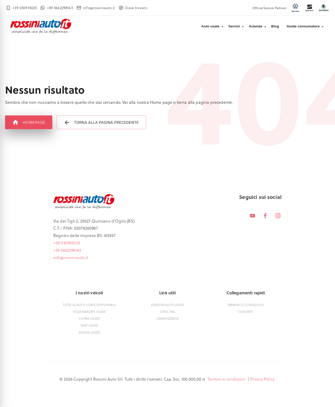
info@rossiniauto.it (70, 257)
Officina (167, 311)
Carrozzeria (167, 318)
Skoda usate (89, 332)
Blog (275, 26)
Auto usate (210, 26)
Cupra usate (89, 318)
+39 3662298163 (67, 250)
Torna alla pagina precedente (101, 122)
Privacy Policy (262, 379)
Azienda (255, 26)
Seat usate (89, 325)
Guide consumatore (303, 26)
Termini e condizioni (245, 304)
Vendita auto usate (167, 304)
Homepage (28, 122)
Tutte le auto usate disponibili (89, 304)
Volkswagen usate (89, 311)
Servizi (234, 26)
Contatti (245, 311)
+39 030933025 (66, 243)
